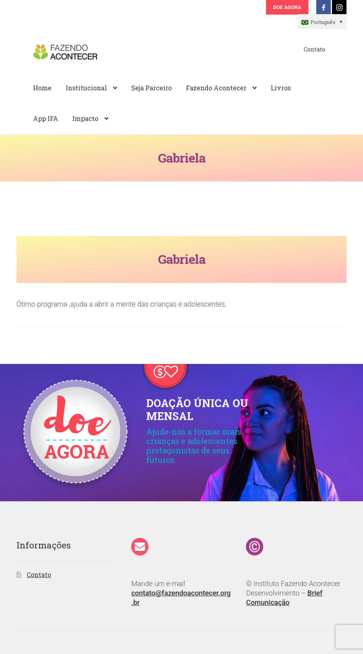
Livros (281, 88)
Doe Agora (287, 7)
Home (42, 88)
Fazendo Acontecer (216, 88)
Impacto (85, 118)
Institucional (86, 88)
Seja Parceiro (151, 88)
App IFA (45, 118)
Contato (314, 49)
